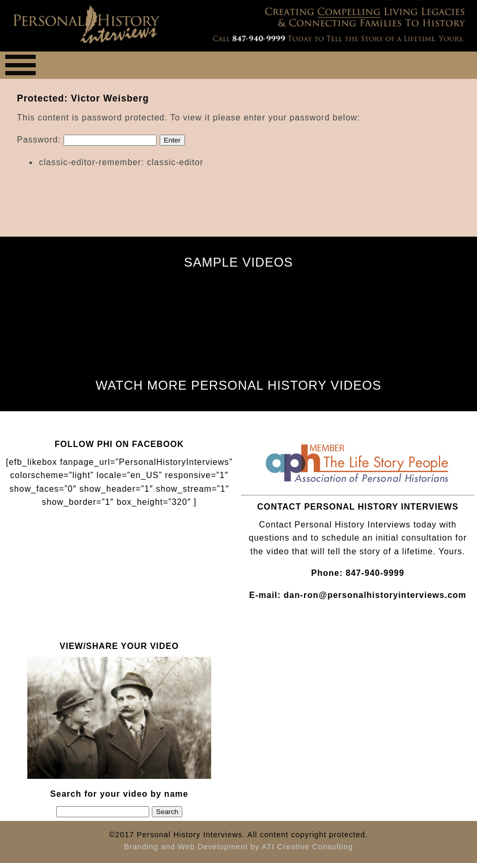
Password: (87, 139)
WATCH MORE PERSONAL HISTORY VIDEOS (238, 385)
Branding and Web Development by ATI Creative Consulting (238, 846)
